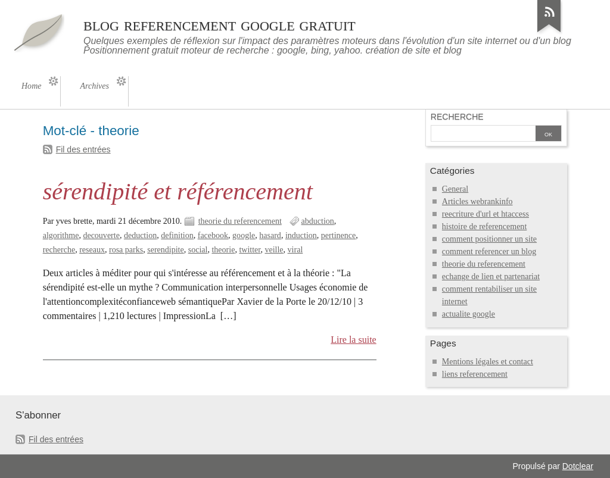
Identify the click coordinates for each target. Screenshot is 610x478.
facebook (213, 235)
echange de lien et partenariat (491, 276)
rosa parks (126, 249)
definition (177, 235)
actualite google (468, 314)
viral (295, 249)
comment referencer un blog (489, 251)
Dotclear (577, 466)
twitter (249, 249)
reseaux (92, 249)
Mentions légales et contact (487, 361)
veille (273, 249)
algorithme (61, 235)
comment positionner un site (489, 239)
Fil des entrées (83, 149)
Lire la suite (353, 340)
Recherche (457, 116)
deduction (140, 235)
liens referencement (475, 374)
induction (301, 235)
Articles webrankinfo (477, 201)
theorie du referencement (240, 221)
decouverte (101, 235)
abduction (317, 221)
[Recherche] (482, 134)
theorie (223, 249)
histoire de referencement (484, 226)
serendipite (165, 249)
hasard (270, 235)
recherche (59, 249)
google (243, 235)
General (455, 189)
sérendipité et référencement (178, 191)
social (198, 249)
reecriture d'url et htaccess (485, 214)
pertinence (338, 235)
